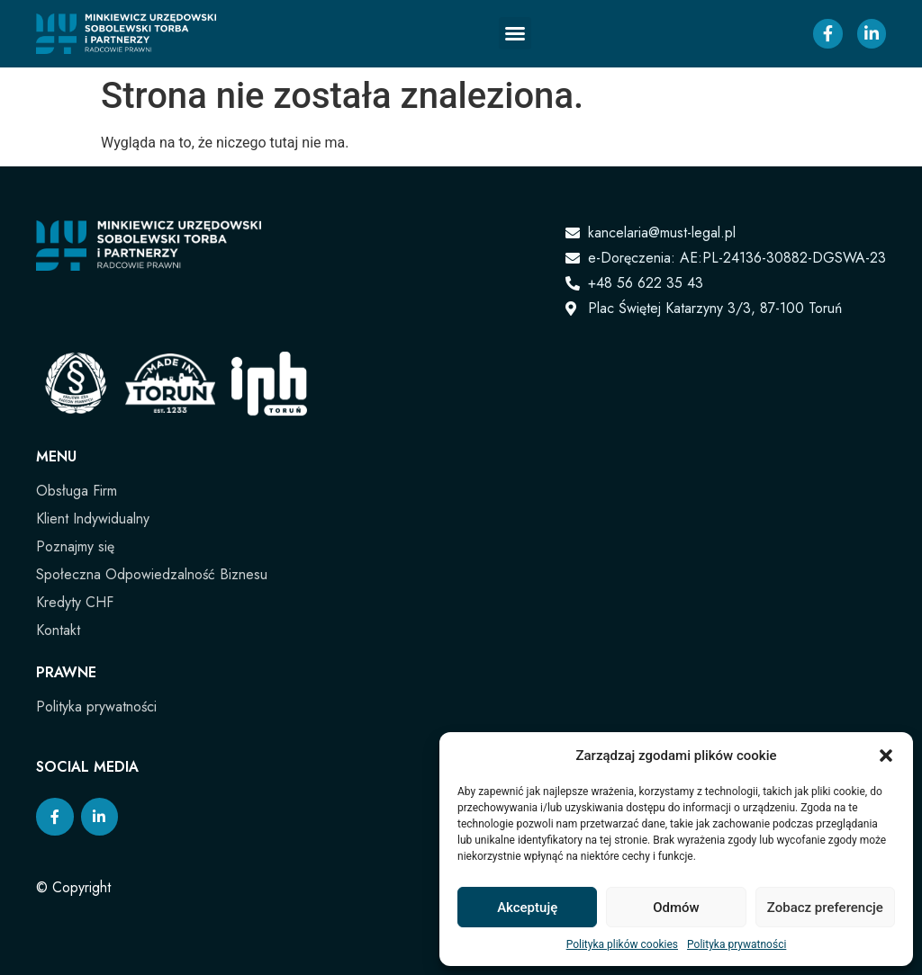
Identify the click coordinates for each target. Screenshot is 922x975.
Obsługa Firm (76, 490)
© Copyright (73, 887)
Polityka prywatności (736, 944)
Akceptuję (527, 907)
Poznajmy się (75, 546)
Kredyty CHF (74, 602)
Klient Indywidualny (92, 518)
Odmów (676, 907)
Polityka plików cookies (622, 944)
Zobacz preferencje (825, 907)
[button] (886, 756)
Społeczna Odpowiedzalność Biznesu (151, 574)
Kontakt (58, 630)
